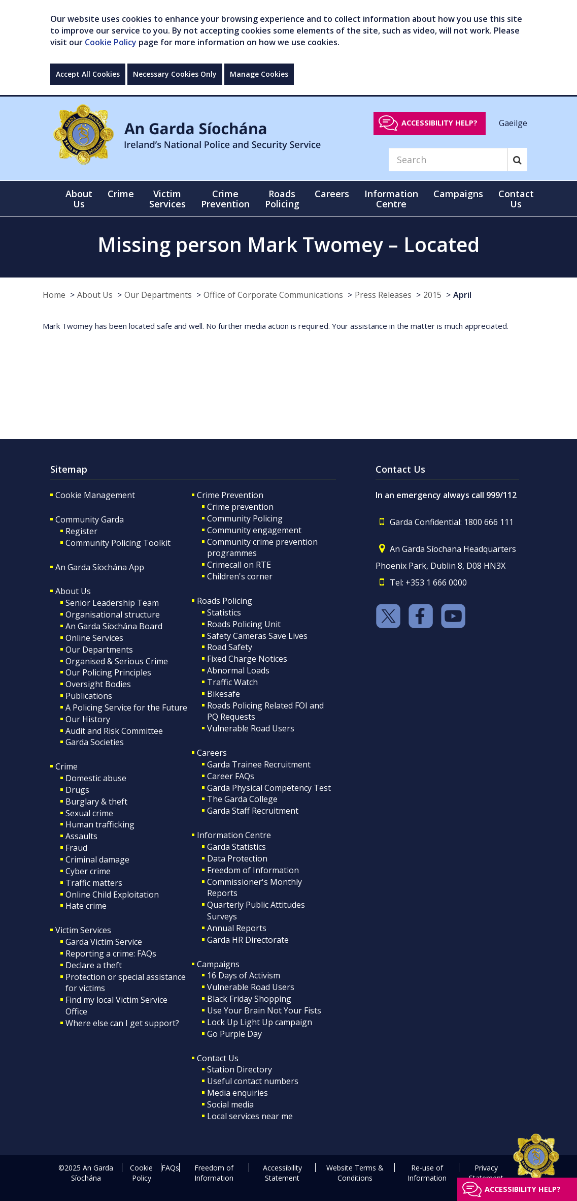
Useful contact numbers (252, 1081)
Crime (66, 766)
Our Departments (158, 294)
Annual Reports (236, 928)
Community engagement (254, 530)
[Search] (448, 159)
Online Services (94, 637)
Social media (230, 1104)
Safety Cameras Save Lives (257, 635)
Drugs (77, 789)
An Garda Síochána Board (113, 626)
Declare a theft (93, 965)
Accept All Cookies (88, 74)
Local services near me (250, 1116)
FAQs (170, 1168)
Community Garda (89, 519)
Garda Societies (94, 742)
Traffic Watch (232, 682)
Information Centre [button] (391, 199)
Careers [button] (332, 194)
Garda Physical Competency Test (269, 787)
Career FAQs (230, 776)
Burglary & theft (96, 801)
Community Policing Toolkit (118, 542)
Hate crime (86, 905)
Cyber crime (88, 871)
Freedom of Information (253, 870)
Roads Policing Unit (244, 624)
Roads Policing (224, 600)
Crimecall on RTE (239, 564)
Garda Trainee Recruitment (259, 764)
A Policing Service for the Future (126, 707)
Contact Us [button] (516, 199)
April (462, 294)
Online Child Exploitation (112, 894)
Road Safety (229, 647)
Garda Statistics (236, 846)
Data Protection (237, 858)
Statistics (224, 612)
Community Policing (245, 518)
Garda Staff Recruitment (252, 810)
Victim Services (83, 930)
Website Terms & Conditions (355, 1173)
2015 (432, 294)
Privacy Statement (486, 1173)
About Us (95, 294)
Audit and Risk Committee (114, 730)
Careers (212, 752)
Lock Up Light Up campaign (259, 1022)
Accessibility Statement (282, 1173)
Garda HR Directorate (248, 939)
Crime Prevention (230, 495)
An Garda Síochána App (99, 567)
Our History (87, 719)
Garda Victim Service (103, 941)
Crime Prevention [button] (225, 199)
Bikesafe (223, 693)
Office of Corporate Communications (273, 294)
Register (81, 531)
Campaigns (218, 964)
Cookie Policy (111, 42)
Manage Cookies (259, 74)
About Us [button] (78, 199)
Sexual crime (89, 813)
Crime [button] (121, 194)
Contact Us (218, 1058)
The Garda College (242, 799)
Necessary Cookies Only (175, 74)
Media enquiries (237, 1092)
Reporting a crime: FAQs (110, 953)
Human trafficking (99, 824)
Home (54, 294)
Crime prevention (240, 506)
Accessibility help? (439, 123)
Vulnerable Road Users (250, 728)
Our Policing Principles (108, 672)
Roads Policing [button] (282, 199)
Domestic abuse (95, 778)
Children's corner (240, 576)
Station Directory (239, 1069)
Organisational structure (112, 614)
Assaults (81, 836)
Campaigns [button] (458, 194)
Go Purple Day (234, 1033)
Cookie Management (95, 495)
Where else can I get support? (122, 1023)
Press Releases (383, 294)
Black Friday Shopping (249, 998)
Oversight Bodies (98, 684)
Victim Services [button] (167, 199)
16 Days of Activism (243, 975)
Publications (88, 695)
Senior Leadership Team (112, 602)
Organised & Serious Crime (116, 661)
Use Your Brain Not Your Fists (264, 1010)
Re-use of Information (427, 1173)
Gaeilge (513, 122)
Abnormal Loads (238, 670)
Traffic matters (93, 882)
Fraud (76, 847)
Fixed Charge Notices (247, 658)
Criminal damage (97, 859)
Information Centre (234, 835)
